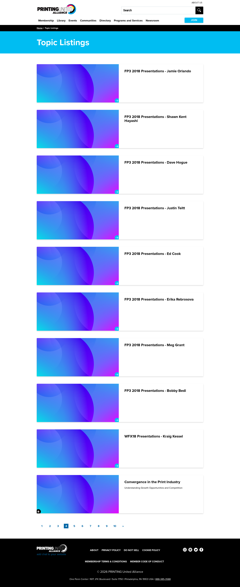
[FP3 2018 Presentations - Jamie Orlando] (120, 83)
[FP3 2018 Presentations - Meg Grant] (120, 357)
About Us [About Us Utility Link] (197, 2)
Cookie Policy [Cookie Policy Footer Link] (151, 550)
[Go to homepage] (52, 550)
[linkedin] (190, 550)
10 (114, 526)
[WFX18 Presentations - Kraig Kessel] (120, 448)
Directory (105, 21)
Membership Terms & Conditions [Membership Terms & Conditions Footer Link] (106, 561)
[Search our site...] (158, 10)
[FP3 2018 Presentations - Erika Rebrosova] (120, 311)
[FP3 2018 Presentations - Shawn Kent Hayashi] (120, 129)
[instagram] (185, 550)
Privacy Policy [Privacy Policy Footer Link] (111, 550)
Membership (46, 21)
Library (61, 21)
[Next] (123, 526)
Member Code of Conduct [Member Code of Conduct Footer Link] (147, 561)
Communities (88, 21)
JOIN (194, 20)
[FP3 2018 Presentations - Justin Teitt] (120, 220)
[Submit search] (199, 10)
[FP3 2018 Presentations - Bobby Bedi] (120, 403)
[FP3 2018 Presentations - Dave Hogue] (120, 174)
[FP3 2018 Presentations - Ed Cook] (120, 266)
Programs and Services (128, 21)
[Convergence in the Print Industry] (120, 494)
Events (73, 21)
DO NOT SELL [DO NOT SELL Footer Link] (131, 550)
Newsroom (152, 21)
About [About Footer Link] (94, 550)
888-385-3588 (163, 579)
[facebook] (201, 550)
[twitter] (196, 550)
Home (40, 28)
